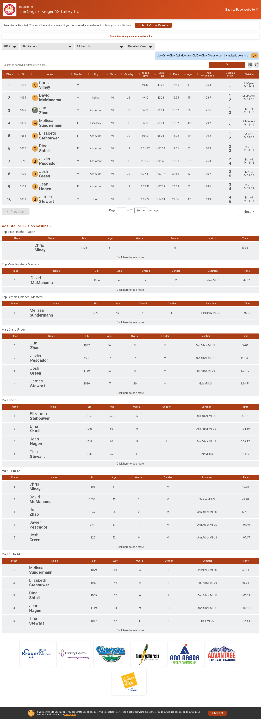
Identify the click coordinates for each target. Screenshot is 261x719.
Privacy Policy (70, 714)
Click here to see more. (130, 257)
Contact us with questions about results (130, 36)
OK (254, 55)
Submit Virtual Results (153, 25)
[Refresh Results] (256, 65)
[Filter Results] (250, 65)
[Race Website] (11, 9)
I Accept (217, 713)
